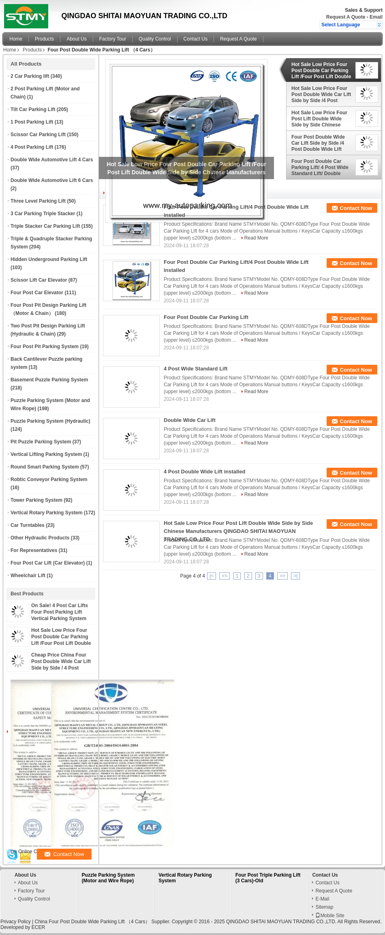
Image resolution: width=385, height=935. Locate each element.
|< (212, 576)
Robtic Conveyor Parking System (49, 479)
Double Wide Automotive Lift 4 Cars (52, 160)
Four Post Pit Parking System (45, 346)
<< (224, 576)
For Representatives (34, 550)
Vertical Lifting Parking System (46, 454)
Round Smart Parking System (45, 467)
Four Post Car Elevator (37, 292)
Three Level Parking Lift (38, 201)
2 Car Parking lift (30, 76)
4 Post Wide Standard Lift (195, 369)
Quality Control (155, 39)
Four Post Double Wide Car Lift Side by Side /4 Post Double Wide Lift (318, 143)
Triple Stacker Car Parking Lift (45, 226)
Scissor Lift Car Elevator (39, 280)
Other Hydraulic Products (40, 538)
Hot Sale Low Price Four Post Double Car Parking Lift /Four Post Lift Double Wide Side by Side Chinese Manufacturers (62, 643)
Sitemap (324, 907)
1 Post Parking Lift (32, 122)
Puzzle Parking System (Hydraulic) (50, 421)
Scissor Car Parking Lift (38, 134)
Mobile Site (329, 915)
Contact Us (195, 39)
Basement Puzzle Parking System (49, 380)
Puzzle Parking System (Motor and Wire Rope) (108, 878)
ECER (38, 927)
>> (282, 576)
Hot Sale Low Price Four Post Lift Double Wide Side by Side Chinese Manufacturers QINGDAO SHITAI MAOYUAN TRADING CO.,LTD (320, 119)
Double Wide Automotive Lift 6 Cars (52, 180)
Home (15, 39)
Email (376, 17)
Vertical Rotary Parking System (46, 513)
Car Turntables (28, 525)
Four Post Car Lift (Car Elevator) (48, 563)
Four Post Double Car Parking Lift (206, 317)
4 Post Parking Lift (32, 147)
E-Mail (322, 899)
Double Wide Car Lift (190, 420)
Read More (256, 238)
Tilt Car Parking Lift (33, 109)
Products (44, 39)
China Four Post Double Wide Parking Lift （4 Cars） (92, 921)
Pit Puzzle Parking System (41, 442)
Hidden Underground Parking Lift (49, 259)
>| (295, 576)
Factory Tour (112, 39)
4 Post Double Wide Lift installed (204, 472)
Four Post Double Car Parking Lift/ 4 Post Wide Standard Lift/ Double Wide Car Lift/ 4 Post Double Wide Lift (320, 167)
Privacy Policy (15, 921)
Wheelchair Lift (28, 575)
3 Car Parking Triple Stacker (43, 213)
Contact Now (356, 208)
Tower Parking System (36, 500)
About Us (76, 39)
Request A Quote (345, 17)
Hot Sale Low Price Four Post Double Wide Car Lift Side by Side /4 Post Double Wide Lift (321, 94)
